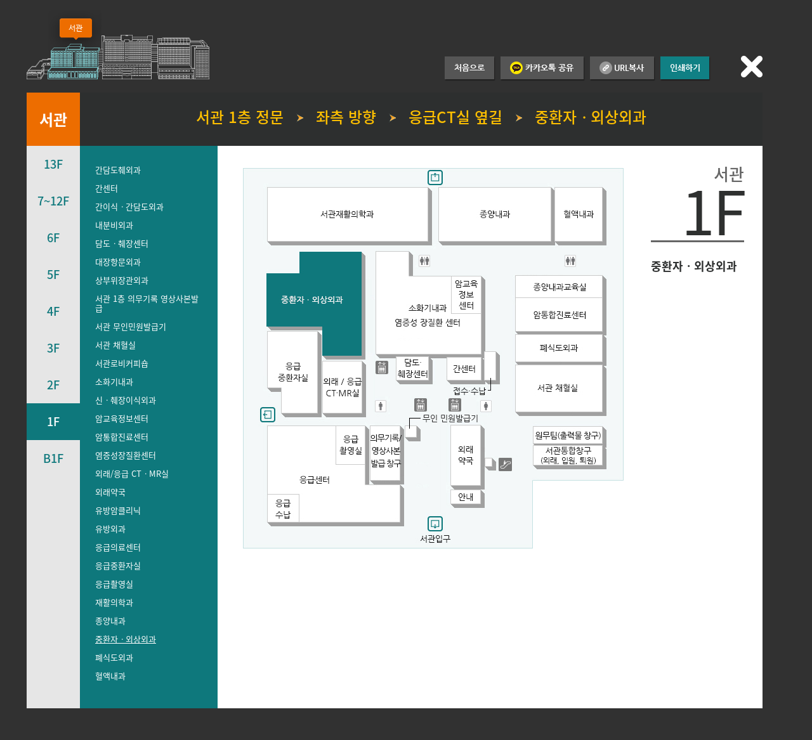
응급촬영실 (114, 583)
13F (53, 163)
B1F (53, 458)
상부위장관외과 (121, 280)
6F (53, 237)
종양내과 (110, 620)
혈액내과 (110, 675)
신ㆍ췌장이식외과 (125, 400)
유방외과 (110, 528)
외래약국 (110, 492)
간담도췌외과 (118, 169)
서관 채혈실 (115, 344)
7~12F (53, 200)
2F (53, 384)
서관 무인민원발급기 (130, 326)
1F (53, 421)
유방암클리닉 (118, 510)
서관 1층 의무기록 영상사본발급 (147, 303)
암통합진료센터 (121, 436)
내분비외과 (114, 225)
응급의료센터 (118, 547)
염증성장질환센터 (125, 455)
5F (53, 274)
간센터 (106, 188)
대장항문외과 (118, 261)
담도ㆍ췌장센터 (121, 243)
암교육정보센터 (121, 418)
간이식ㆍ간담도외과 (129, 206)
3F (53, 347)
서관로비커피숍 (121, 363)
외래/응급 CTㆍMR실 (132, 473)
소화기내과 (114, 381)
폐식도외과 (114, 657)
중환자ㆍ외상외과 (125, 639)
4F (53, 311)
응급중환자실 (118, 565)
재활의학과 (114, 602)
